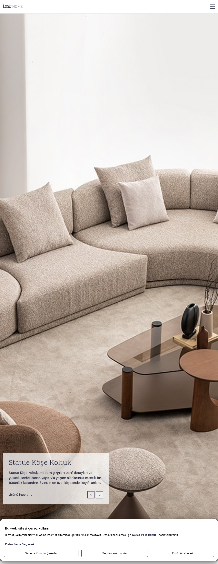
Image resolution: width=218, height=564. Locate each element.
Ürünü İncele (21, 494)
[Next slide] (99, 494)
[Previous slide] (90, 494)
